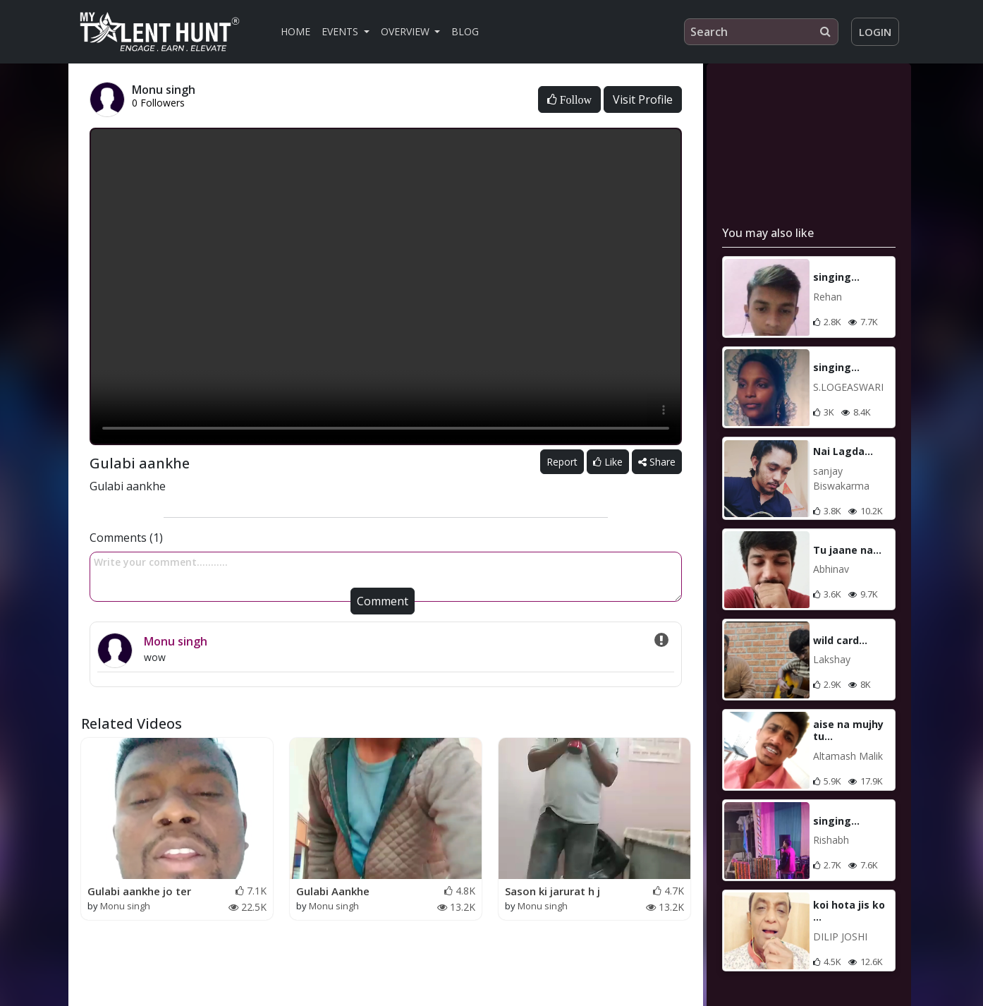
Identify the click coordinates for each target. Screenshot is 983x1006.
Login (875, 32)
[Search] (761, 31)
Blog (465, 31)
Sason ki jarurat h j (552, 891)
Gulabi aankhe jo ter (139, 891)
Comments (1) (126, 537)
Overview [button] (406, 31)
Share (657, 461)
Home (295, 31)
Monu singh (175, 641)
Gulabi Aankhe (333, 891)
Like (608, 461)
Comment (382, 601)
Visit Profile (643, 99)
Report (562, 461)
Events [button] (341, 31)
